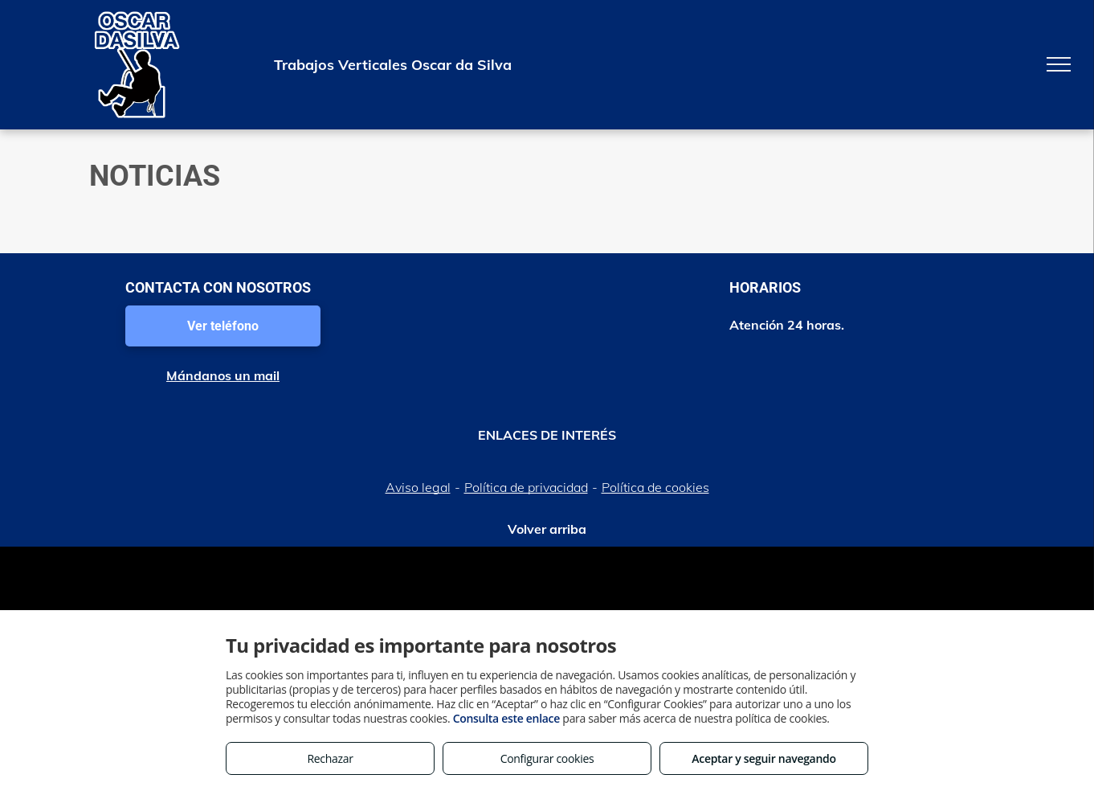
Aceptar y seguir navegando (763, 758)
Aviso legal (418, 487)
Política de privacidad (526, 487)
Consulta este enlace (506, 718)
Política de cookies (655, 487)
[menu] (1059, 64)
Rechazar (330, 758)
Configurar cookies (547, 758)
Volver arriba (547, 529)
